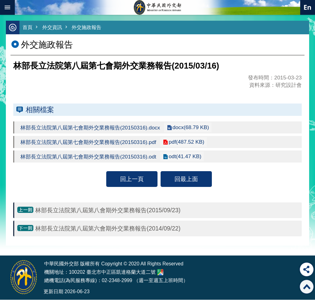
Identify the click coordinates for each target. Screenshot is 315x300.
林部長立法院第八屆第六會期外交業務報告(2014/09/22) (108, 228)
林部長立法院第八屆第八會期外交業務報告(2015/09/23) (108, 210)
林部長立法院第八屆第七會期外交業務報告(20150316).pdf (91, 142)
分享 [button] (307, 269)
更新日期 (53, 291)
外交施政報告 (89, 28)
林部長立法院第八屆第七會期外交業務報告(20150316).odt (91, 157)
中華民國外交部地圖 (160, 272)
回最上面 (186, 179)
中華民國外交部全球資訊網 (157, 7)
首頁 (28, 28)
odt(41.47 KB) (191, 157)
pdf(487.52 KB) (192, 142)
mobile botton (7, 7)
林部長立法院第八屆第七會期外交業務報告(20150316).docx (93, 128)
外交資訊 (53, 28)
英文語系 (307, 7)
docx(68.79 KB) (197, 128)
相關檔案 (40, 110)
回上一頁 (132, 179)
